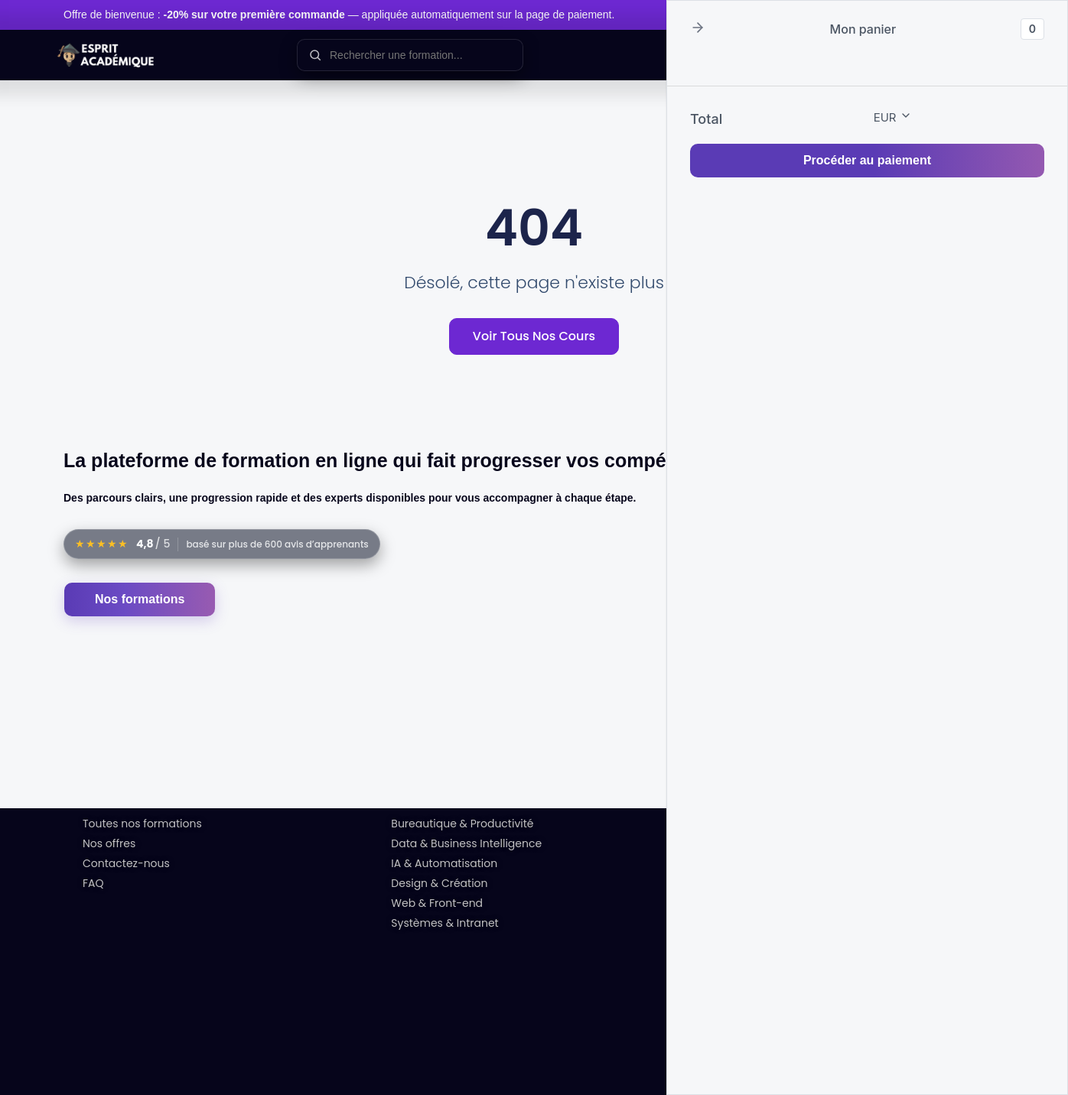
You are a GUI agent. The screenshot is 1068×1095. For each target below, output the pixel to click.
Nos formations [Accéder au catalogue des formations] (139, 599)
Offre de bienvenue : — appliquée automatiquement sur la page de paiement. (338, 14)
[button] (697, 28)
